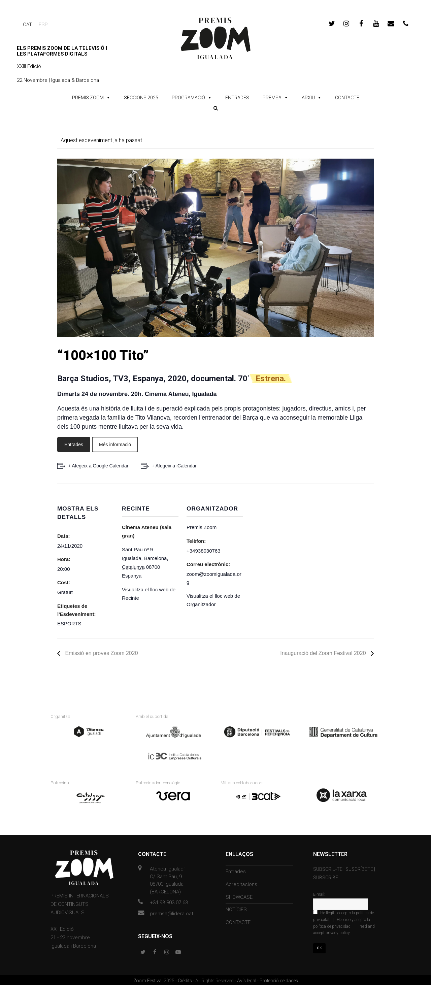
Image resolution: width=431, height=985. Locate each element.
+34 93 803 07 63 (169, 901)
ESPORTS (69, 623)
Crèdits (185, 979)
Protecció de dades (279, 979)
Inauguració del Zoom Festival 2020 (323, 653)
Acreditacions (241, 883)
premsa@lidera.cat (171, 912)
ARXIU (308, 97)
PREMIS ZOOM (88, 97)
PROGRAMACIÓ (188, 97)
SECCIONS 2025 (141, 97)
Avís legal (247, 979)
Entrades (73, 444)
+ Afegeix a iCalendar (175, 465)
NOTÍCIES (236, 909)
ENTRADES (237, 97)
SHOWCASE (239, 896)
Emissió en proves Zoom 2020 (101, 653)
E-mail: (319, 893)
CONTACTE (347, 97)
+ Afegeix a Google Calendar (98, 465)
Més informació (115, 444)
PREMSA (272, 97)
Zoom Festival (148, 979)
